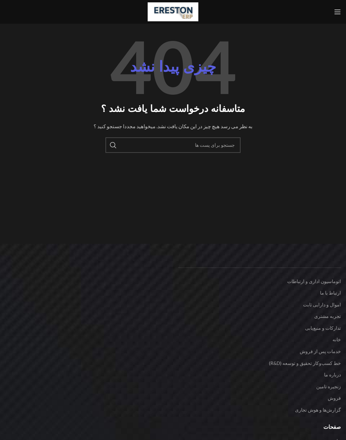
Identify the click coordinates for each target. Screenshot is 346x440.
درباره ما (332, 374)
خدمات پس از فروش (320, 351)
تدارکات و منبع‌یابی (323, 328)
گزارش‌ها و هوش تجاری (318, 410)
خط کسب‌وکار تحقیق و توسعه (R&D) (305, 363)
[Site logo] (173, 11)
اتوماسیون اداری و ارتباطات (314, 281)
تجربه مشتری (327, 316)
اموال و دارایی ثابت (322, 304)
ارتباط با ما (330, 293)
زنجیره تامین (328, 386)
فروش (334, 398)
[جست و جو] (173, 145)
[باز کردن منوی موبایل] (337, 12)
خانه (336, 339)
